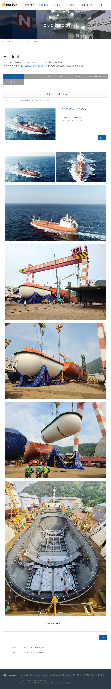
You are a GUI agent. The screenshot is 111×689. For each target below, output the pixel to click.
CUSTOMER (87, 5)
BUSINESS (43, 5)
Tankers (35, 76)
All (14, 76)
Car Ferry (76, 76)
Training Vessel (33, 652)
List (101, 138)
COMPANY (29, 5)
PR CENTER (71, 5)
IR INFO (57, 5)
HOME (3, 41)
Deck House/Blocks (97, 76)
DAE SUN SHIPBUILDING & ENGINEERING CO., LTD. (9, 5)
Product (36, 41)
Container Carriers (55, 76)
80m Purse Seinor (34, 647)
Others (13, 82)
